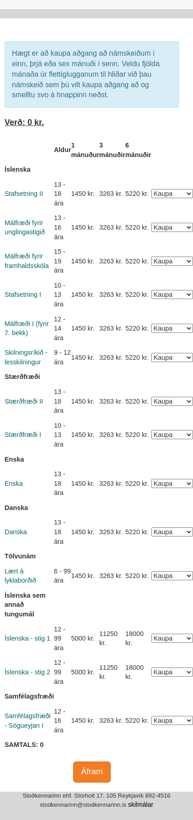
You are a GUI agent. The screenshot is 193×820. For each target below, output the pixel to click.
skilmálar (140, 804)
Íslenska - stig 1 (27, 638)
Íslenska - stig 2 (27, 672)
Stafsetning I (23, 294)
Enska (14, 483)
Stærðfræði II (24, 401)
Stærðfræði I (23, 434)
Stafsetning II (24, 193)
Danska (16, 532)
